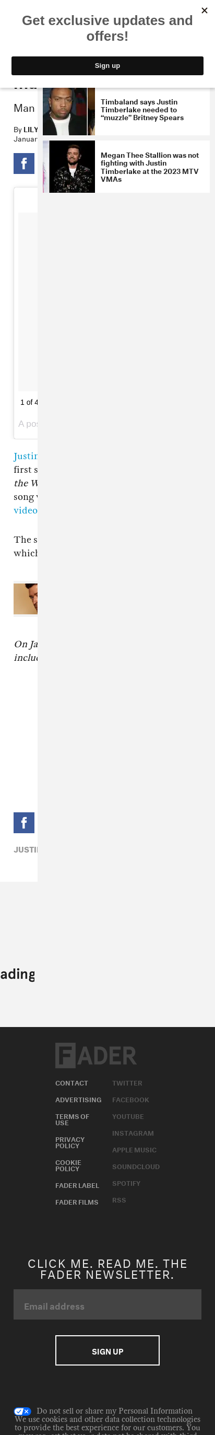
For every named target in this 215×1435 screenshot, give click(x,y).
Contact (71, 1082)
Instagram (133, 1132)
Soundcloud (136, 1165)
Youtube (128, 1115)
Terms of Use (72, 1118)
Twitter (127, 1082)
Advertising (78, 1098)
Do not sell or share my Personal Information (103, 1411)
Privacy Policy (70, 1141)
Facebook (130, 1098)
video (26, 510)
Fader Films (77, 1201)
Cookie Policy (68, 1164)
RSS (119, 1199)
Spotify (126, 1182)
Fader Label (77, 1184)
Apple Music (134, 1149)
